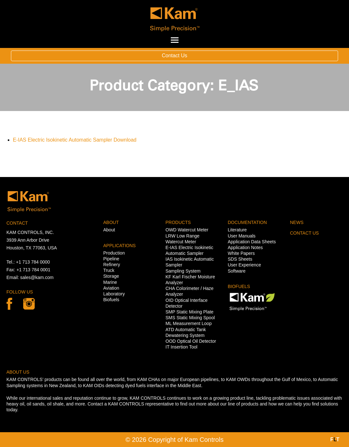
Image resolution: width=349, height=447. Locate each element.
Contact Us (174, 55)
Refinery (111, 264)
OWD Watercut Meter (187, 229)
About (109, 229)
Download (125, 140)
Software (236, 271)
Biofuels (111, 299)
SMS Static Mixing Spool (190, 317)
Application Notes (245, 247)
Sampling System (183, 271)
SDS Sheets (240, 259)
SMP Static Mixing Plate (190, 311)
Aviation (111, 288)
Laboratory (114, 293)
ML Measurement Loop (189, 323)
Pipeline (111, 258)
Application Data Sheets (252, 241)
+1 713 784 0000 (33, 262)
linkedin (29, 304)
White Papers (241, 253)
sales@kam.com (37, 277)
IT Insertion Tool (181, 346)
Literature (237, 229)
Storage (111, 276)
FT (334, 439)
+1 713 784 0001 (33, 269)
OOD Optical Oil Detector (191, 341)
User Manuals (241, 235)
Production (114, 253)
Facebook (9, 304)
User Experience (244, 264)
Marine (110, 282)
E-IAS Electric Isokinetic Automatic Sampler (62, 140)
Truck (108, 270)
